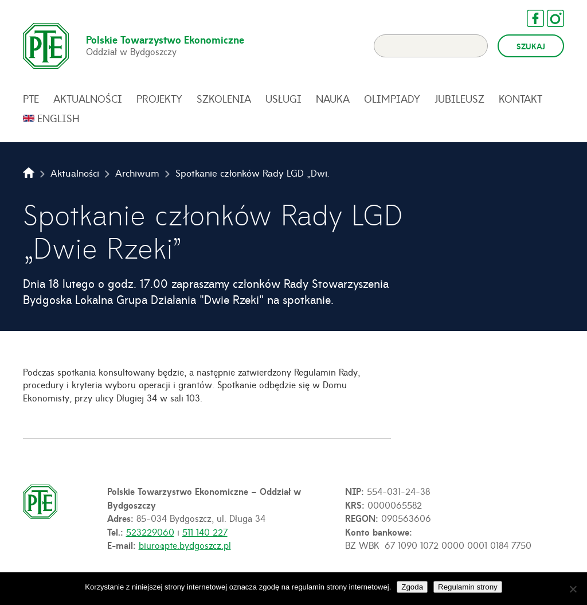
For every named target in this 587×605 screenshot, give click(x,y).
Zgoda (412, 587)
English (58, 118)
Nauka (333, 99)
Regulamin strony (468, 587)
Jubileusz (459, 99)
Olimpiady (392, 99)
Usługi (283, 99)
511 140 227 (205, 531)
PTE (31, 99)
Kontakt (520, 99)
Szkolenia (224, 99)
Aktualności (87, 99)
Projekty (159, 99)
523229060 (150, 531)
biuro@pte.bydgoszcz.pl (185, 544)
